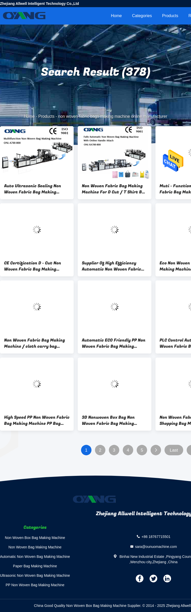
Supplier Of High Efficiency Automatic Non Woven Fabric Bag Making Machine (111, 266)
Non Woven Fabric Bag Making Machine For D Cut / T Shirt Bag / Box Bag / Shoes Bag (114, 189)
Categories (142, 16)
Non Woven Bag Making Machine (35, 547)
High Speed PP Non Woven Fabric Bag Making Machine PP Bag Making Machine (37, 420)
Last (174, 450)
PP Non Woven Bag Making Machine (35, 585)
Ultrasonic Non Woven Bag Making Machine (35, 575)
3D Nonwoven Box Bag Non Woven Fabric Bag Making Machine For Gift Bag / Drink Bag (111, 420)
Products (170, 16)
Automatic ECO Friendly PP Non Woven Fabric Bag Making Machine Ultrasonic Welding (113, 343)
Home (116, 16)
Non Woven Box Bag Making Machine (35, 538)
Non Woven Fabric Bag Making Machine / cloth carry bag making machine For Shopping (34, 343)
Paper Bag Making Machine (35, 566)
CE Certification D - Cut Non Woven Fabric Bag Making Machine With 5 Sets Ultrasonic (36, 266)
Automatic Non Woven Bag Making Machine (35, 557)
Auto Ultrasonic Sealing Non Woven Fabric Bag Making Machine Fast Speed (32, 189)
